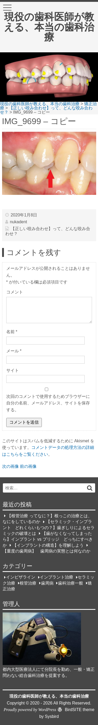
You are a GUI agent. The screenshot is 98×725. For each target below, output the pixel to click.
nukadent (18, 222)
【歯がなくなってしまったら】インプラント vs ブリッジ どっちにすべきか (48, 539)
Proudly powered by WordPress (30, 709)
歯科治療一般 (70, 583)
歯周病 (47, 583)
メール (14, 351)
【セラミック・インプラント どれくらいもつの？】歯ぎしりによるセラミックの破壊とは (49, 528)
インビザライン (20, 577)
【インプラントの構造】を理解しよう (48, 545)
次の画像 (10, 466)
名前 (12, 331)
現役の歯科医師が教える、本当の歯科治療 (49, 27)
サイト (12, 370)
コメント (14, 292)
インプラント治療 (56, 577)
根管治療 (28, 583)
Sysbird (52, 716)
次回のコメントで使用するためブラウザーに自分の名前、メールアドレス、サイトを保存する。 (48, 403)
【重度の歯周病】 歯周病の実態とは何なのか (46, 551)
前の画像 (28, 466)
